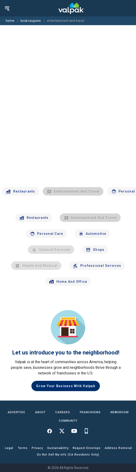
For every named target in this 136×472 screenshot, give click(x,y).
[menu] (7, 8)
